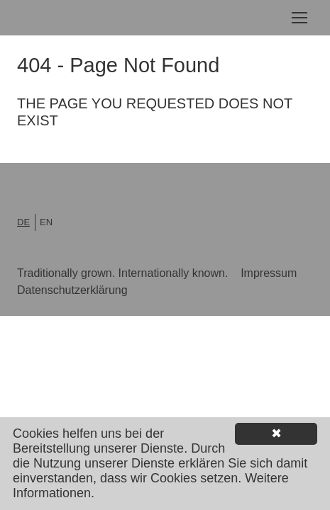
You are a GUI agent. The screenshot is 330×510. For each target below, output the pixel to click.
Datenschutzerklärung (72, 290)
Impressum (269, 273)
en (46, 222)
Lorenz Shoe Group (82, 17)
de (23, 222)
